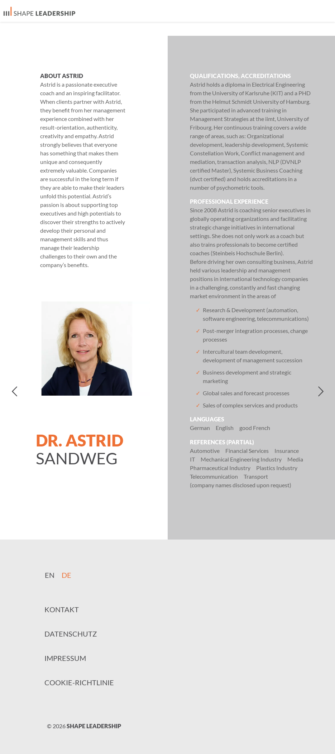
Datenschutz (70, 633)
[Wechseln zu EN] (49, 575)
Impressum (65, 658)
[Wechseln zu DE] (66, 575)
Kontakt (61, 609)
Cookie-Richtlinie (79, 682)
